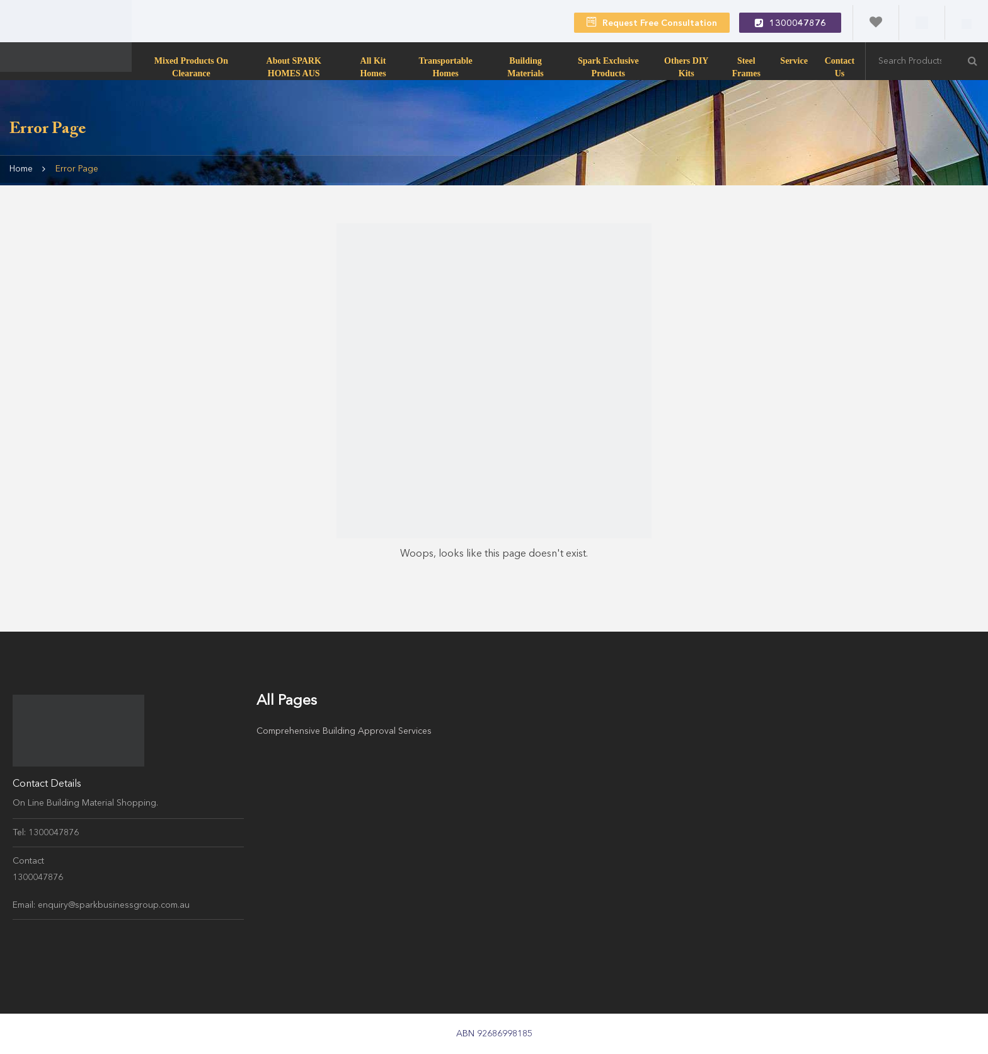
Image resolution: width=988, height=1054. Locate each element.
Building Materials (525, 67)
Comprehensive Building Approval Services (344, 731)
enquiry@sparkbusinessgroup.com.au (114, 905)
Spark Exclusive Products (608, 67)
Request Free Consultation (652, 22)
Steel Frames (746, 67)
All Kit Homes (373, 67)
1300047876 (790, 23)
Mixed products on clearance (191, 67)
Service (794, 61)
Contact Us (839, 67)
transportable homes (445, 67)
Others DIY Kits (686, 67)
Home (21, 169)
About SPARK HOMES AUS (294, 67)
